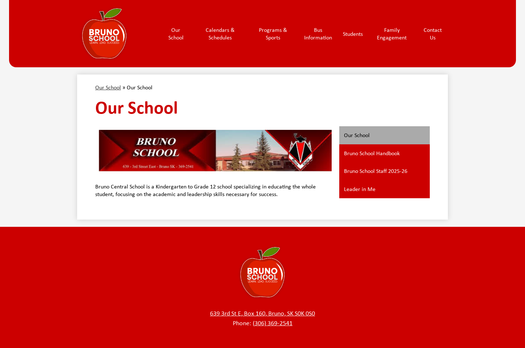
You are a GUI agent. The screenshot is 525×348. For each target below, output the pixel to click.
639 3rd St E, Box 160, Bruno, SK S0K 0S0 (262, 313)
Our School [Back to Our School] (108, 87)
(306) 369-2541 (273, 323)
